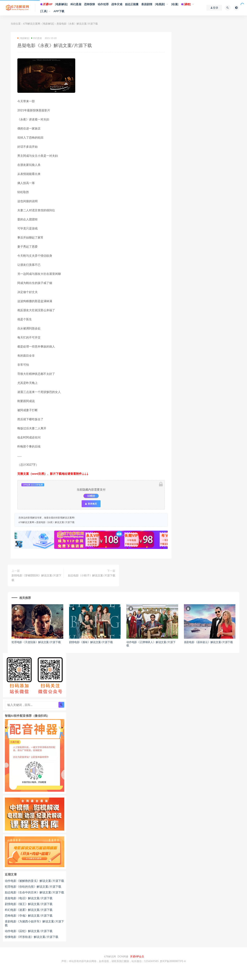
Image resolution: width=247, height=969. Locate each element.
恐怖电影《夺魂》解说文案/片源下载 (28, 915)
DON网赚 (123, 956)
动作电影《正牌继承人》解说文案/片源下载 (151, 643)
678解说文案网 (31, 23)
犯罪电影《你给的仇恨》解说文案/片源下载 (33, 886)
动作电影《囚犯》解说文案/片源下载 (28, 931)
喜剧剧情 (146, 4)
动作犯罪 (103, 4)
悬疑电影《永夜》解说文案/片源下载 (55, 522)
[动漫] (174, 4)
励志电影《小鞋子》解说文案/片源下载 (91, 575)
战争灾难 (116, 4)
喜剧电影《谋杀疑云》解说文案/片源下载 (208, 642)
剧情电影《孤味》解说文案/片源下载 (91, 642)
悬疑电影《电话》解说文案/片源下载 (28, 898)
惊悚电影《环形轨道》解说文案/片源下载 (31, 936)
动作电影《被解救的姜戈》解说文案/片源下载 (34, 880)
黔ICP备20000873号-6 (173, 961)
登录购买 (91, 504)
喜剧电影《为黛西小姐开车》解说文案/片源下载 (34, 923)
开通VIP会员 (137, 956)
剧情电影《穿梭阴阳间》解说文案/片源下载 (36, 578)
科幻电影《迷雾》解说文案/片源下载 (28, 909)
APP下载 (59, 11)
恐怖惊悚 (89, 4)
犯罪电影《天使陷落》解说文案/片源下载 (36, 642)
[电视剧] (160, 4)
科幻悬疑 (75, 4)
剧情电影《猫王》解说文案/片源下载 (28, 904)
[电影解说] (61, 4)
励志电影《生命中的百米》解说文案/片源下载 (34, 892)
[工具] (43, 11)
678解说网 (110, 956)
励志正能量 (132, 4)
